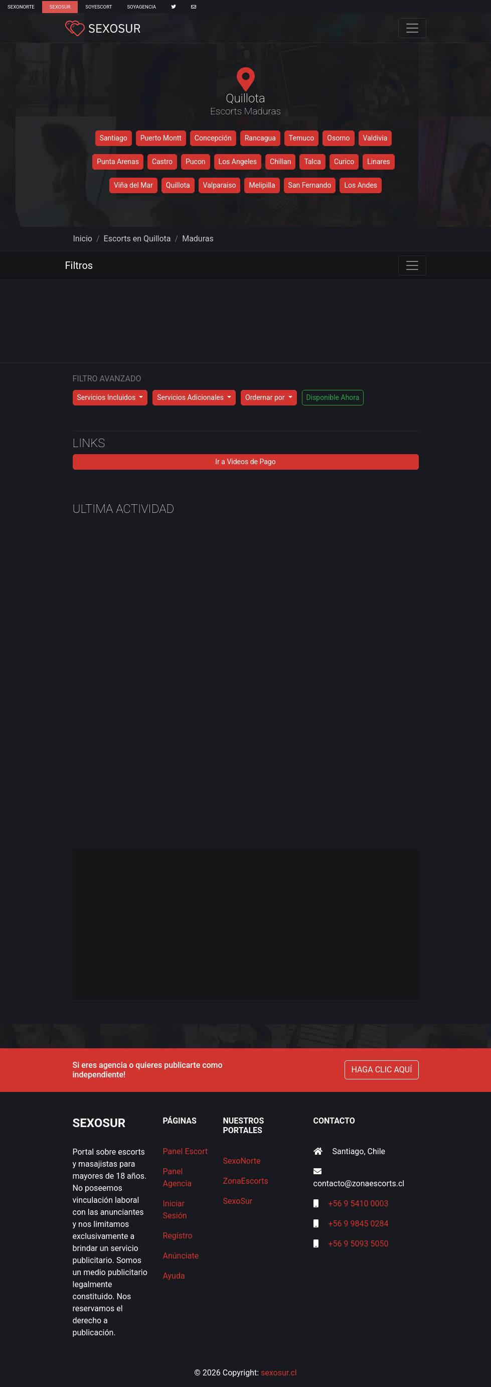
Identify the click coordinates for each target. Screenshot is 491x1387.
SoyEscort (98, 7)
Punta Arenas (118, 162)
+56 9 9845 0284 (358, 1223)
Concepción (213, 138)
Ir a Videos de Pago (245, 462)
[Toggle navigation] (412, 28)
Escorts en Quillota (137, 238)
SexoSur (60, 7)
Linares (378, 162)
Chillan (280, 162)
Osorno (338, 138)
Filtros (79, 265)
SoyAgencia (141, 7)
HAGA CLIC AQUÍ (381, 1069)
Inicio (82, 238)
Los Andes (360, 185)
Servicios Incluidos (107, 397)
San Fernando (310, 185)
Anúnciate (181, 1256)
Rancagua (260, 138)
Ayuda (174, 1276)
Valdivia (375, 138)
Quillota (178, 185)
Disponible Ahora (333, 397)
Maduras (198, 238)
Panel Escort (185, 1151)
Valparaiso (219, 185)
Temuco (301, 138)
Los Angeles (238, 162)
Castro (162, 162)
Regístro (178, 1235)
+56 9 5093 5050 (358, 1244)
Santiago (113, 138)
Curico (344, 162)
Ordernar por (265, 397)
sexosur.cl (279, 1372)
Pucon (196, 162)
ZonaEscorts (245, 1181)
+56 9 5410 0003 (358, 1203)
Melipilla (262, 185)
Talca (312, 162)
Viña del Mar (133, 185)
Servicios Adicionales (191, 397)
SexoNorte (21, 7)
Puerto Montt (161, 138)
